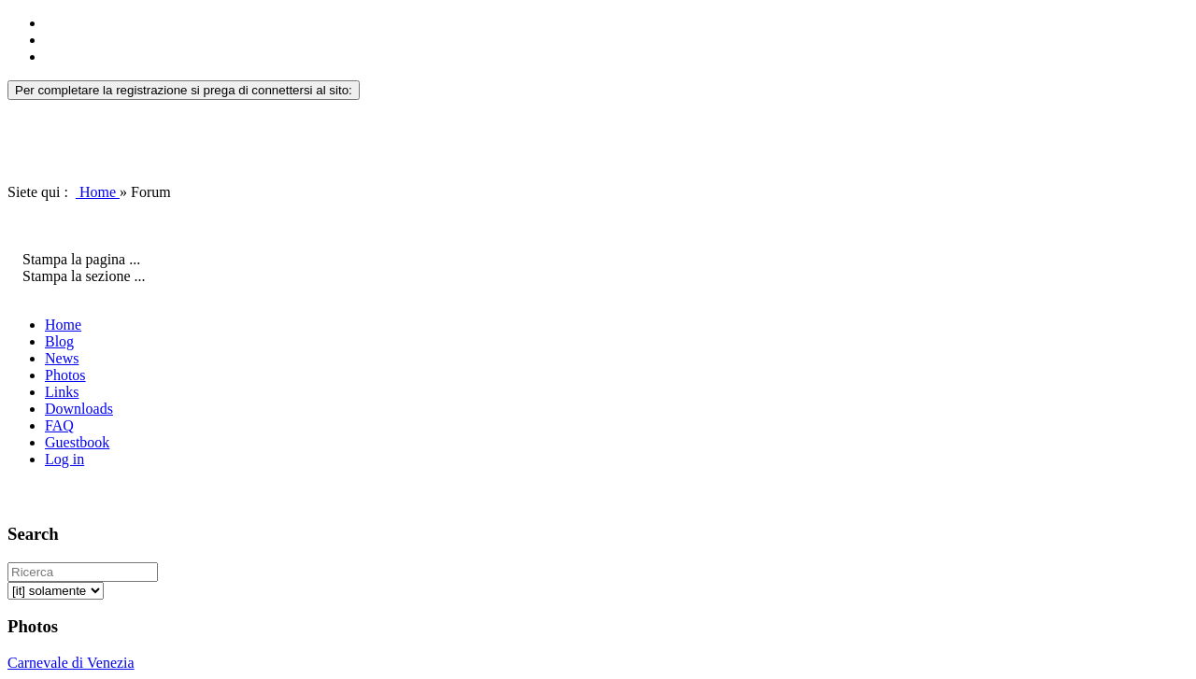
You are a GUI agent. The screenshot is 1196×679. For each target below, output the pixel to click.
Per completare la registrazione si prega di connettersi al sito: (183, 90)
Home (98, 192)
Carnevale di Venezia (71, 663)
